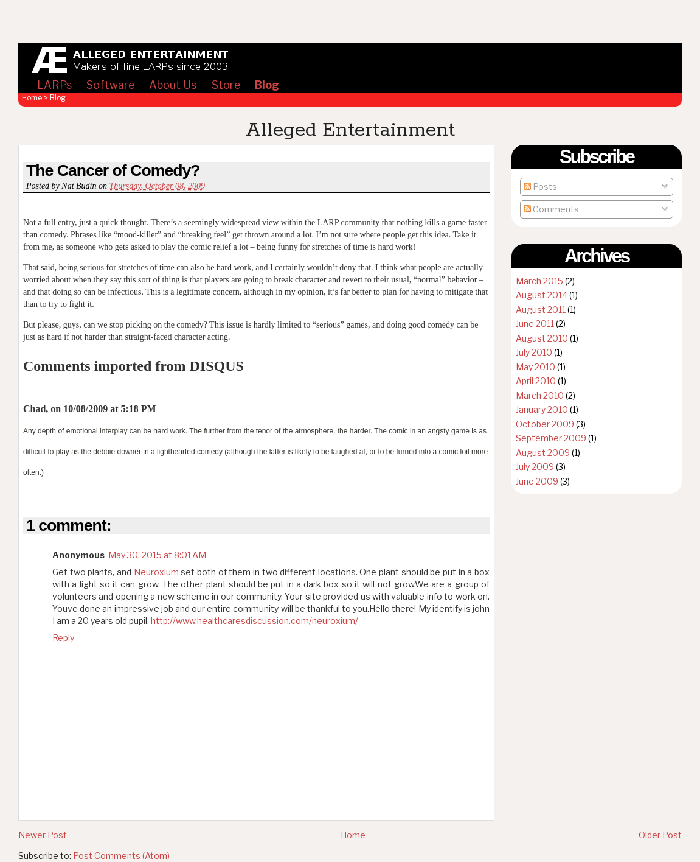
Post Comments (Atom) (121, 855)
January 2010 (542, 409)
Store (226, 85)
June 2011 (535, 323)
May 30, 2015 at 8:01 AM (157, 555)
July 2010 (534, 352)
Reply (63, 637)
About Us (172, 85)
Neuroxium (156, 572)
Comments (551, 209)
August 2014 (541, 295)
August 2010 (542, 338)
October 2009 (545, 424)
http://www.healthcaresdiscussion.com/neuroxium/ (254, 620)
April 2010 (536, 381)
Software (110, 85)
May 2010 (535, 367)
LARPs (54, 85)
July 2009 (535, 466)
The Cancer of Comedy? (113, 170)
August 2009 (543, 452)
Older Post (660, 835)
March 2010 (540, 395)
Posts (540, 186)
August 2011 (541, 309)
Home (32, 97)
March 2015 (539, 281)
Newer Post (42, 835)
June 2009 (537, 481)
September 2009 (551, 438)
